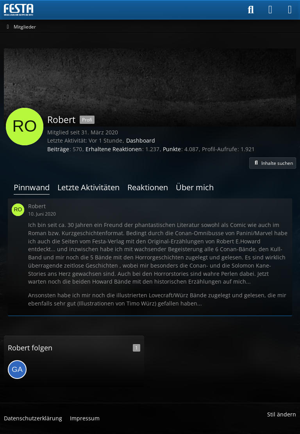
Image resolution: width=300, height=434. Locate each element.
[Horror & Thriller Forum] (18, 10)
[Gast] (17, 369)
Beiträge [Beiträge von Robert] (58, 149)
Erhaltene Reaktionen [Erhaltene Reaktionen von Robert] (114, 149)
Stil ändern (281, 414)
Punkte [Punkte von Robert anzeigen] (172, 149)
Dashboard (140, 140)
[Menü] (290, 10)
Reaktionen (147, 187)
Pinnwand (32, 187)
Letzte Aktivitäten (88, 187)
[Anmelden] (270, 10)
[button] (272, 163)
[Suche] (251, 10)
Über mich (195, 187)
